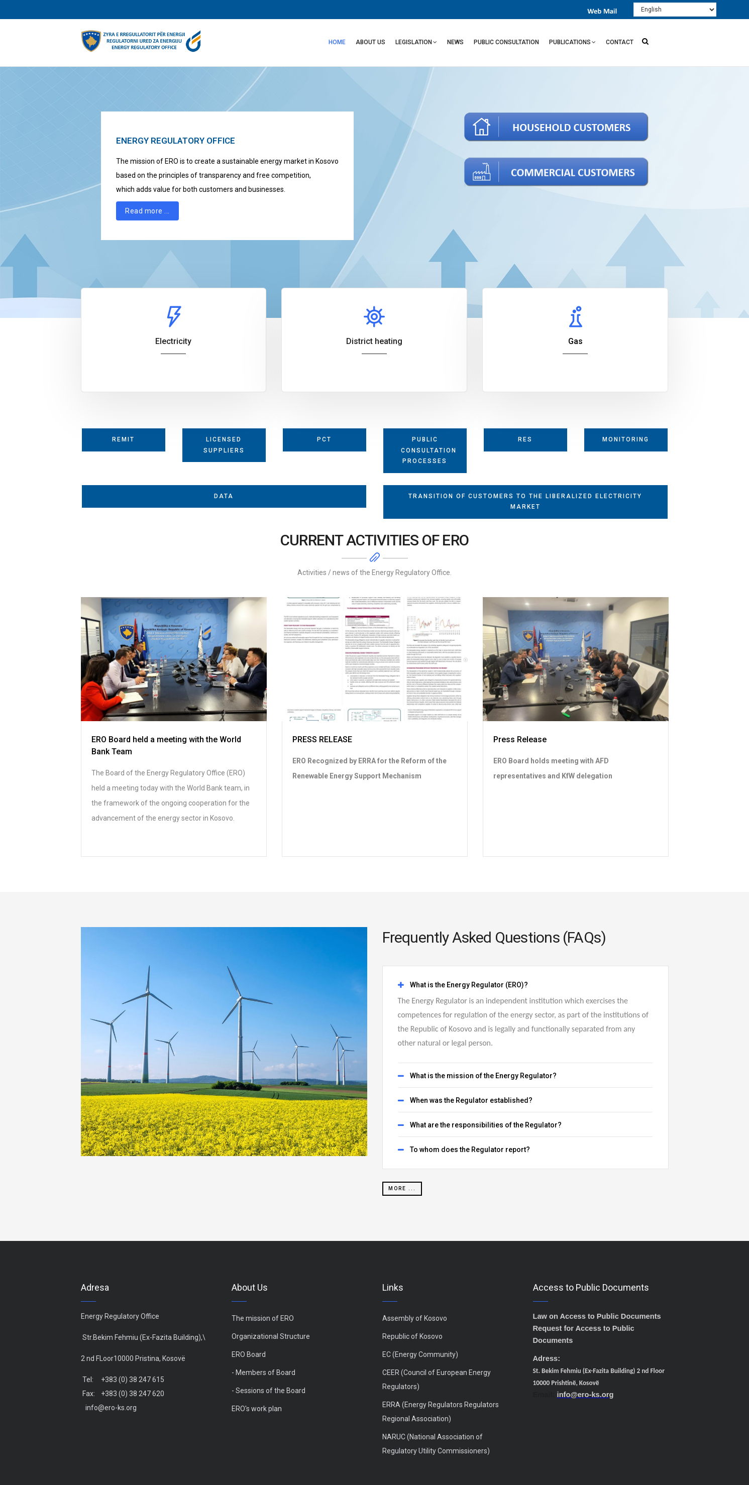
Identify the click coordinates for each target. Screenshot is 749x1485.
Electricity (173, 341)
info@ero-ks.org (111, 1408)
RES (525, 439)
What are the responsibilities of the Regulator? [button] (486, 1125)
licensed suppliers (224, 445)
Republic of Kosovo (412, 1336)
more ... (402, 1188)
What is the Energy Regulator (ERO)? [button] (469, 985)
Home (337, 42)
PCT (324, 439)
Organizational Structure (271, 1336)
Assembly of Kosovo (414, 1318)
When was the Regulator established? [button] (471, 1100)
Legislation (416, 43)
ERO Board (249, 1354)
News (455, 42)
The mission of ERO (263, 1318)
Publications (572, 43)
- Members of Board (263, 1372)
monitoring (625, 439)
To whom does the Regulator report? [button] (470, 1150)
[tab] (525, 985)
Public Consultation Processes (429, 450)
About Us (370, 42)
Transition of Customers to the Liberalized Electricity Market (525, 502)
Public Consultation (506, 42)
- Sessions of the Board (268, 1391)
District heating (374, 341)
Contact (619, 42)
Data (224, 496)
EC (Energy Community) (420, 1354)
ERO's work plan (257, 1409)
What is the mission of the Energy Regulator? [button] (483, 1076)
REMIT (123, 439)
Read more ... (147, 210)
